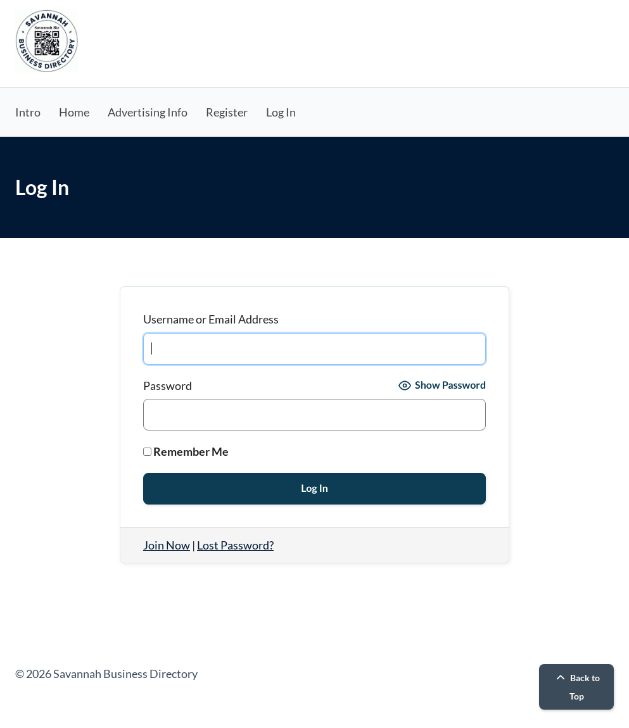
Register (227, 112)
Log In (281, 112)
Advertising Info (147, 112)
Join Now (166, 545)
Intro (28, 112)
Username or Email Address (211, 319)
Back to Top (576, 686)
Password (167, 385)
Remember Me (186, 451)
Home (74, 112)
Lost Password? (235, 545)
